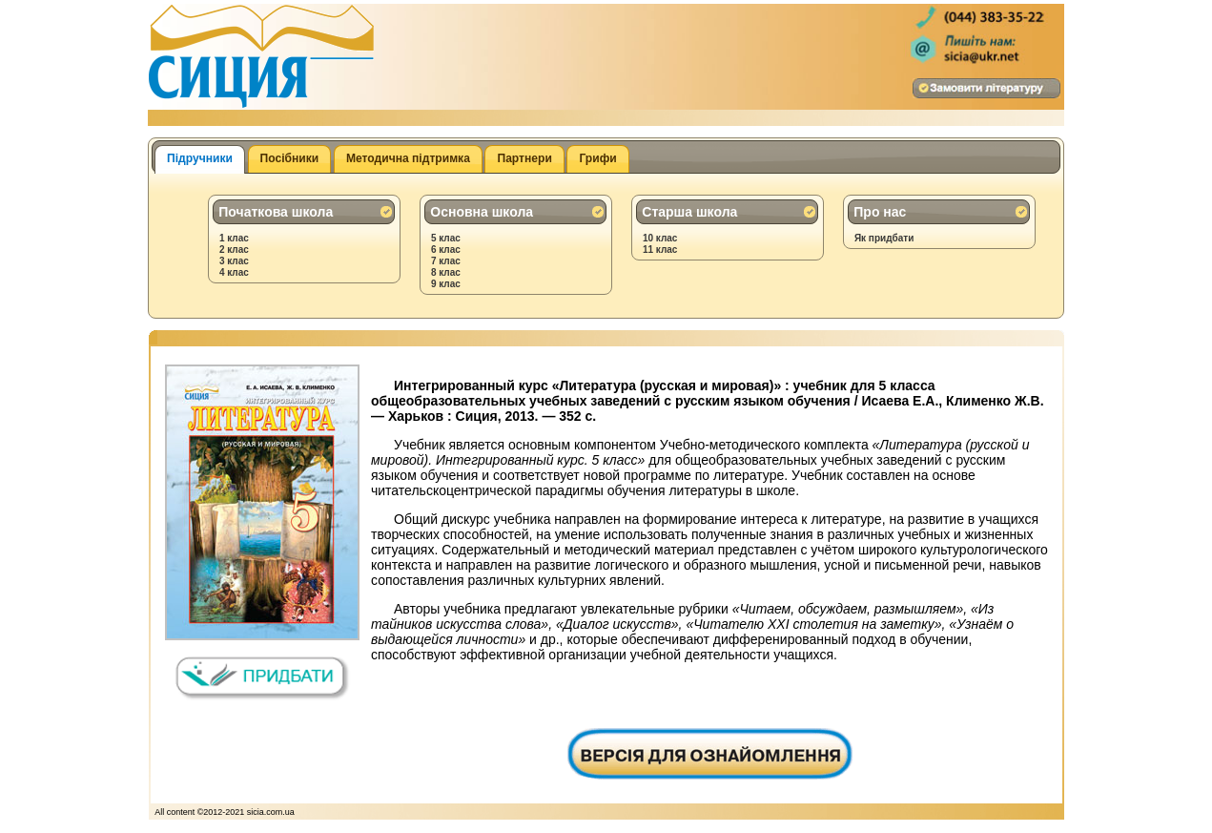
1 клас (234, 238)
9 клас (446, 284)
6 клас (446, 249)
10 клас (660, 238)
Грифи (597, 158)
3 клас (234, 261)
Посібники (289, 158)
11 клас (660, 249)
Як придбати (884, 238)
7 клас (446, 261)
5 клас (446, 238)
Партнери (524, 158)
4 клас (234, 272)
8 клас (446, 272)
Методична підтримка (408, 158)
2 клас (234, 249)
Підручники (200, 158)
